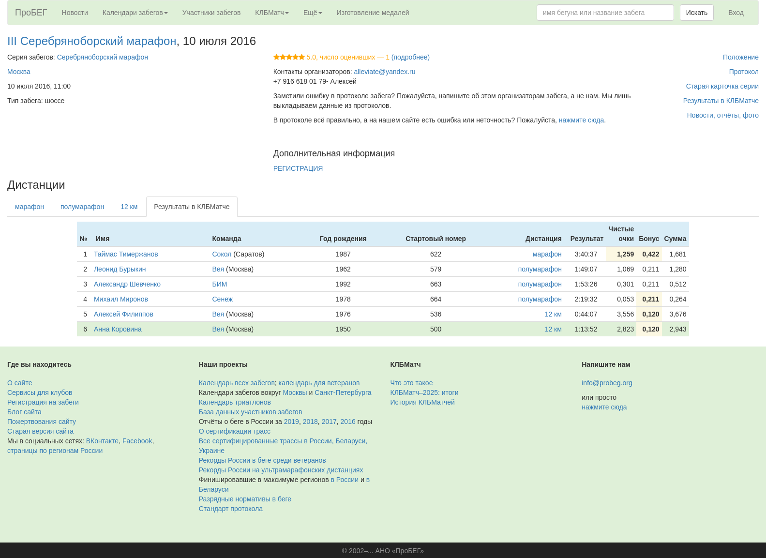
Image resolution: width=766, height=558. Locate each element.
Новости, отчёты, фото (723, 115)
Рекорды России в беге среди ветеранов (262, 460)
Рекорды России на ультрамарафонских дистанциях (281, 470)
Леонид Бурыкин (120, 269)
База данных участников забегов (250, 412)
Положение (741, 57)
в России (345, 479)
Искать (697, 12)
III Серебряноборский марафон (92, 40)
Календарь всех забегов (237, 383)
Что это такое (412, 383)
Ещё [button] (312, 12)
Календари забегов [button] (135, 12)
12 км (128, 207)
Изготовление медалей (373, 12)
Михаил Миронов (121, 299)
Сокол (222, 254)
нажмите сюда (581, 120)
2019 (291, 421)
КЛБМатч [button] (272, 12)
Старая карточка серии (722, 86)
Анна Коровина (118, 329)
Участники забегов (211, 12)
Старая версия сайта (40, 431)
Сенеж (222, 299)
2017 (329, 421)
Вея (218, 269)
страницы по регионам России (55, 450)
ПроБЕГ (31, 12)
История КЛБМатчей (423, 402)
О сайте (19, 383)
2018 (310, 421)
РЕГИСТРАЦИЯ (298, 168)
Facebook (137, 441)
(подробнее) (410, 57)
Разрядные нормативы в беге (245, 499)
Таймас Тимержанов (126, 254)
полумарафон (82, 207)
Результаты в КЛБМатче (721, 101)
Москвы (295, 392)
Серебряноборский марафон (102, 57)
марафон (29, 207)
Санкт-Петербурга (343, 392)
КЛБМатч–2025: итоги (425, 392)
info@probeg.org (607, 383)
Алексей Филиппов (123, 314)
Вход (736, 12)
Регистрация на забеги (43, 402)
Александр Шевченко (127, 284)
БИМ (219, 284)
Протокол (744, 71)
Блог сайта (24, 412)
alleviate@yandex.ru (384, 71)
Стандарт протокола (231, 509)
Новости (75, 12)
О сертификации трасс (234, 431)
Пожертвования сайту (41, 421)
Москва (18, 71)
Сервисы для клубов (40, 392)
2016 (348, 421)
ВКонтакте (102, 441)
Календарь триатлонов (235, 402)
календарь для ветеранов (319, 383)
